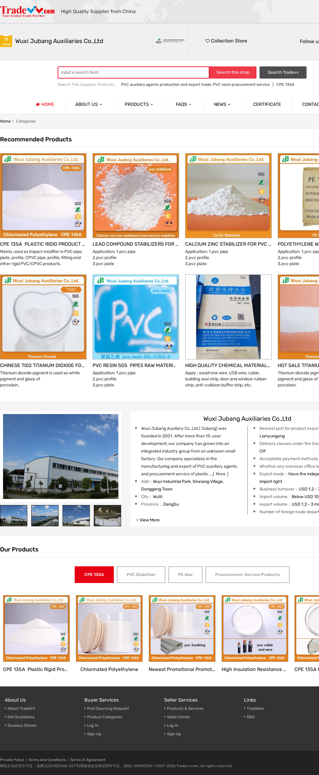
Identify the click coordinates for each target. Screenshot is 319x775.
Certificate (267, 104)
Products (139, 104)
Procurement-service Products (247, 574)
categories (26, 121)
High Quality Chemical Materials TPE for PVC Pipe (228, 365)
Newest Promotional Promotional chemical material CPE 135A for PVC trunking (182, 669)
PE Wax (185, 574)
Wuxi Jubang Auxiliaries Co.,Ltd (59, 41)
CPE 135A (285, 84)
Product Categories (104, 717)
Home (44, 104)
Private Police (12, 760)
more (221, 474)
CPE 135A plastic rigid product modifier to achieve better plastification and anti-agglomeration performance (43, 244)
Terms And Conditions (47, 760)
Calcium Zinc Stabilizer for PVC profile (228, 244)
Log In (92, 725)
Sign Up (174, 734)
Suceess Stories (22, 725)
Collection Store (226, 41)
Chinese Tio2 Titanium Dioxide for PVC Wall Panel (43, 365)
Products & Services (185, 708)
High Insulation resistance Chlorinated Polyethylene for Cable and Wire (255, 669)
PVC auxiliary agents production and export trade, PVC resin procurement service (195, 84)
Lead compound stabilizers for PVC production (136, 244)
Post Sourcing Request (108, 708)
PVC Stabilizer (141, 574)
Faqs (184, 104)
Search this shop (232, 72)
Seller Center (178, 717)
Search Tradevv (283, 72)
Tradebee (255, 708)
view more (148, 520)
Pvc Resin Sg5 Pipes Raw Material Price (136, 365)
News (223, 104)
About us (89, 104)
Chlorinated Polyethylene (109, 669)
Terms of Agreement (88, 760)
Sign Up (94, 734)
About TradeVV (21, 708)
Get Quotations (21, 717)
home (5, 121)
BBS (251, 717)
